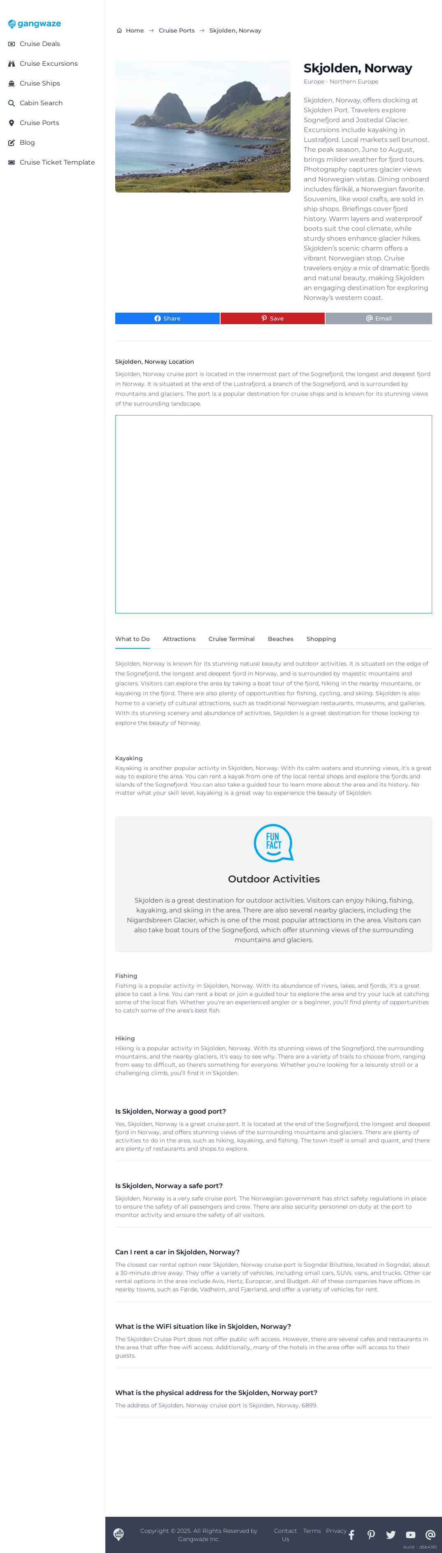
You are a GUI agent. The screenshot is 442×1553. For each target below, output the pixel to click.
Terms (312, 1530)
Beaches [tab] (280, 639)
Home (130, 30)
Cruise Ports (177, 30)
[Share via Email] (379, 318)
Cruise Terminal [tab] (232, 639)
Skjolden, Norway (235, 30)
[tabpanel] (273, 873)
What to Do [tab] (132, 639)
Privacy (336, 1530)
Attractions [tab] (179, 639)
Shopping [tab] (321, 639)
